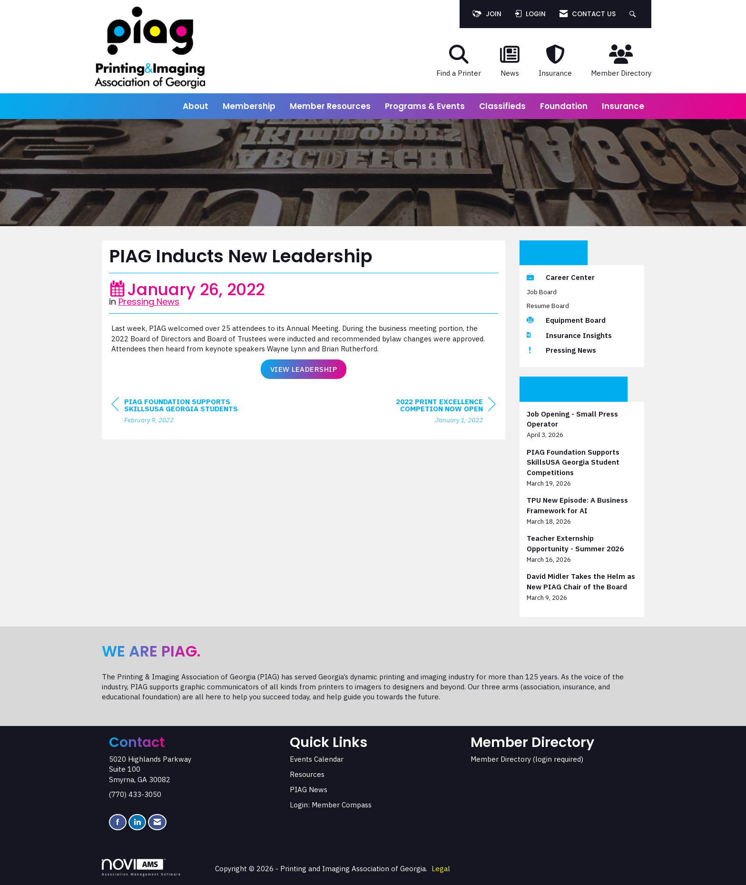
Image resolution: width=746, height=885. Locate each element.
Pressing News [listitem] (561, 350)
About (195, 106)
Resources (307, 774)
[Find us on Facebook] (118, 822)
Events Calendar (317, 759)
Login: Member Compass (331, 804)
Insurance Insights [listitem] (569, 335)
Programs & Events (425, 106)
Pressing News (148, 302)
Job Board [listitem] (542, 292)
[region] (424, 412)
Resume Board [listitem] (548, 305)
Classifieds (502, 106)
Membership (249, 106)
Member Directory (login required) (527, 759)
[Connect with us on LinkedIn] (137, 822)
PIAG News (308, 789)
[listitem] (582, 424)
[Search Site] (634, 14)
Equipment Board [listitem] (566, 320)
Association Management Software (141, 867)
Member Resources (330, 106)
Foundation (564, 106)
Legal (441, 868)
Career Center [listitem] (561, 277)
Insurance (623, 106)
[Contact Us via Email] (157, 822)
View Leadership (303, 369)
